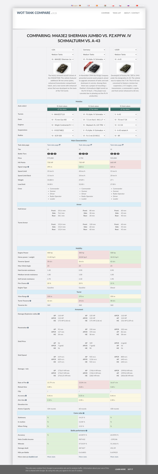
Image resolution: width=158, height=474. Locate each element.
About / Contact (132, 13)
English (74, 5)
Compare (105, 13)
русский (131, 5)
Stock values (62, 106)
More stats (51, 457)
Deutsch (82, 5)
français (91, 5)
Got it (130, 469)
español (99, 5)
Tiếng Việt (140, 5)
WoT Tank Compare (37, 13)
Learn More (120, 469)
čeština (122, 5)
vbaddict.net (33, 457)
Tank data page (53, 145)
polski (115, 5)
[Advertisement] (79, 23)
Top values (62, 109)
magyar (107, 5)
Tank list (117, 13)
